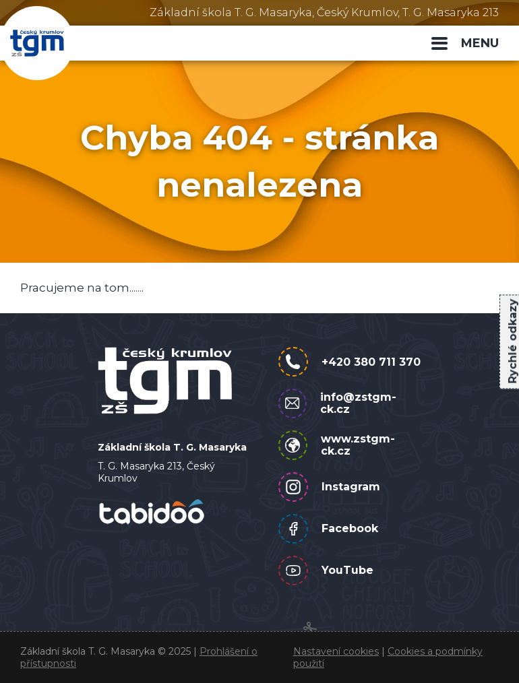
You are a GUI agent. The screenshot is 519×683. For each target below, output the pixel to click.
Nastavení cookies (336, 651)
